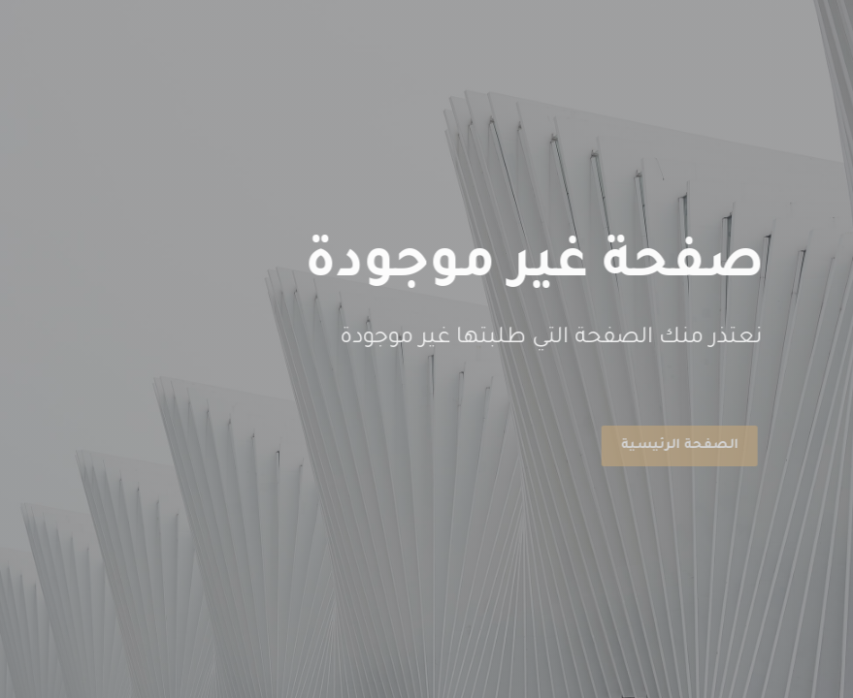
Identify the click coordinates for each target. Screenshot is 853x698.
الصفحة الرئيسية (678, 445)
